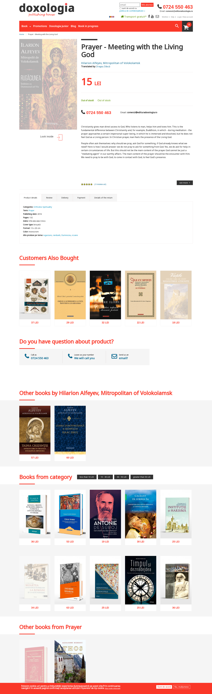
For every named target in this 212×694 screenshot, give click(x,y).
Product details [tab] (30, 197)
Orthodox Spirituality (43, 207)
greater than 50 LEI (141, 477)
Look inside (51, 138)
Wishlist (165, 17)
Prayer (31, 210)
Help (172, 17)
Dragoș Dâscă (103, 66)
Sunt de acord (164, 687)
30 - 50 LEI (121, 477)
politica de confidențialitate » (132, 11)
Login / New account (185, 17)
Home (21, 34)
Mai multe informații (112, 688)
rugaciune (47, 235)
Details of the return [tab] (103, 197)
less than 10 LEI (87, 477)
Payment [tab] (81, 197)
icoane (75, 235)
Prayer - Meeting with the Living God (43, 34)
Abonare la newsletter (113, 23)
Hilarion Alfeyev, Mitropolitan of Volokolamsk (110, 63)
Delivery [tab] (64, 197)
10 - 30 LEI (105, 477)
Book (24, 26)
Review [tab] (49, 197)
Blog (73, 26)
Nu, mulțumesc (181, 687)
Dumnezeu (66, 235)
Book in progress (88, 26)
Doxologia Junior (58, 26)
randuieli (56, 235)
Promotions (40, 26)
